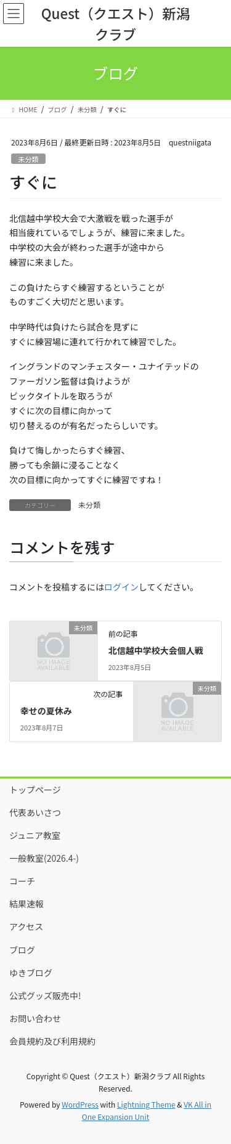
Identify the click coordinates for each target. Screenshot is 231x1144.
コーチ (22, 881)
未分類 (28, 159)
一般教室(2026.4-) (44, 858)
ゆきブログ (30, 972)
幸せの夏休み (46, 711)
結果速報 (26, 903)
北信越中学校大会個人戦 (155, 650)
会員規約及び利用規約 (52, 1041)
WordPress (80, 1104)
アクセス (26, 926)
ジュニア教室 (34, 835)
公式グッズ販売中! (45, 995)
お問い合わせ (35, 1018)
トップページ (35, 789)
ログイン (121, 587)
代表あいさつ (35, 812)
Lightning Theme (146, 1104)
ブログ (22, 950)
